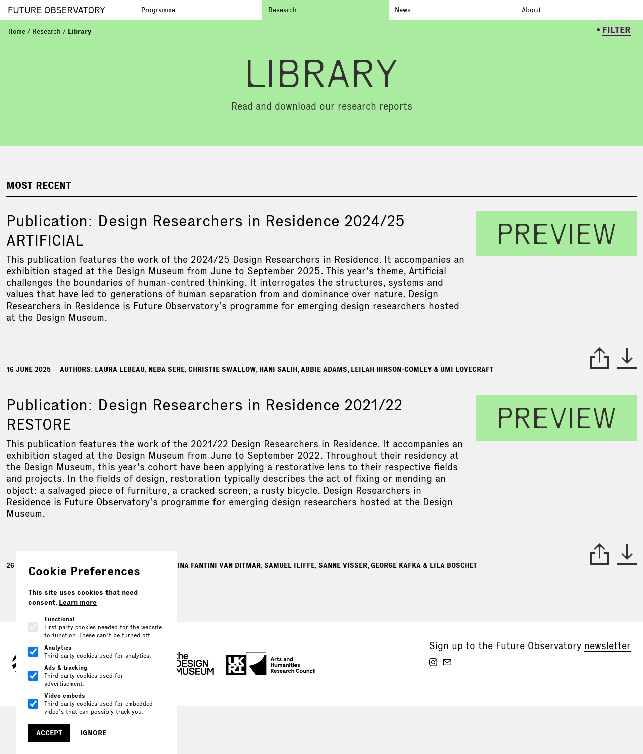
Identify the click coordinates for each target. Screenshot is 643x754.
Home (16, 31)
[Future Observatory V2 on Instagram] (433, 662)
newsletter (607, 645)
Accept (49, 733)
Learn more (78, 602)
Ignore (93, 733)
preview (556, 233)
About (531, 10)
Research (282, 10)
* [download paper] (627, 358)
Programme (158, 10)
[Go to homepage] (71, 10)
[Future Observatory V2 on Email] (447, 662)
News (403, 10)
